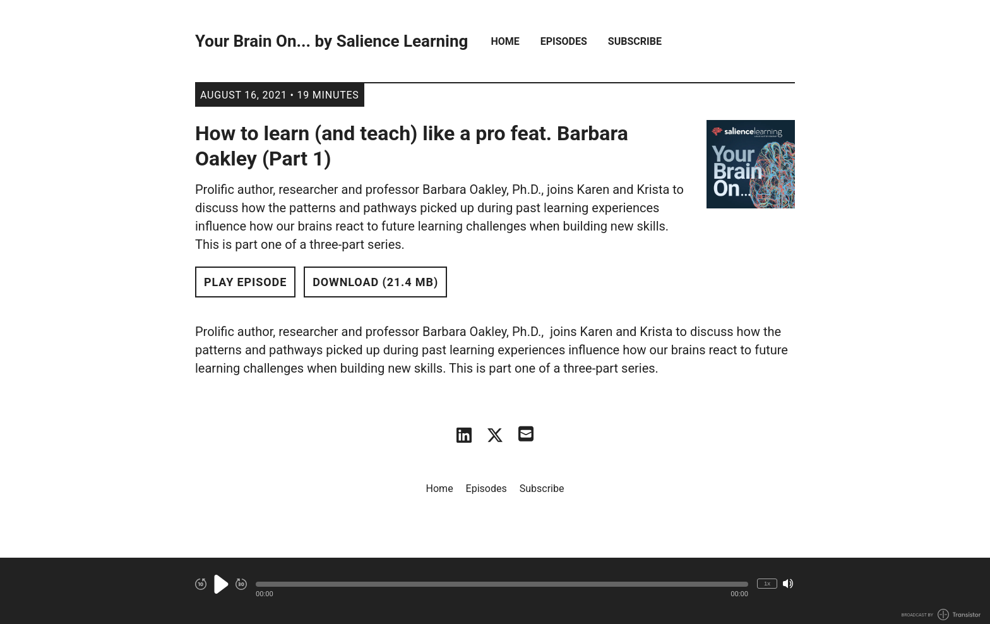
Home (505, 41)
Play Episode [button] (245, 282)
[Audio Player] (495, 591)
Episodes (563, 41)
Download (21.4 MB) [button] (375, 282)
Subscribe (635, 41)
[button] (502, 584)
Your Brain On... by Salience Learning (331, 41)
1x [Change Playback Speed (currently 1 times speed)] (767, 583)
